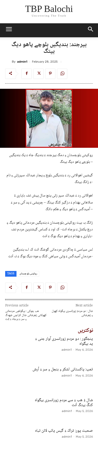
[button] (91, 30)
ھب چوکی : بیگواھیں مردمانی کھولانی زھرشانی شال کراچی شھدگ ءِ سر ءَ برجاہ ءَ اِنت (25, 315)
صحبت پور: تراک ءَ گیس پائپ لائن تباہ (64, 430)
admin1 (22, 61)
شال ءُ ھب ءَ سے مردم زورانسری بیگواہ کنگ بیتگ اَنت (64, 403)
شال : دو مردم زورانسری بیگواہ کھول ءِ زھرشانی (72, 313)
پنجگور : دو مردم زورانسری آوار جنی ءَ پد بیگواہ (64, 341)
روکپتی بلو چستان (28, 273)
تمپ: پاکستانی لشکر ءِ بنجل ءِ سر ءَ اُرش (62, 369)
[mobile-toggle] (9, 30)
